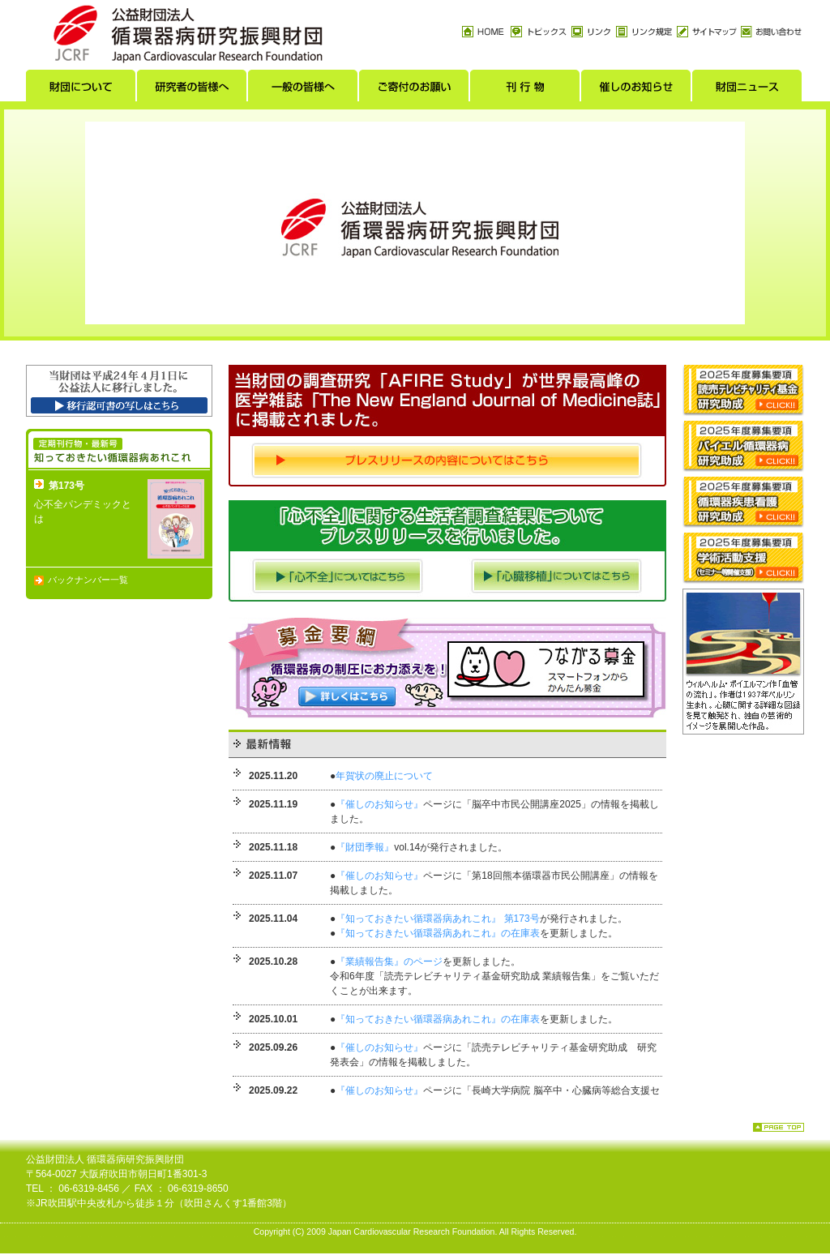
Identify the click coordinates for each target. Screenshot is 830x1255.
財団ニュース (747, 90)
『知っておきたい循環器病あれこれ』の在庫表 (438, 933)
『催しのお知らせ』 (379, 804)
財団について (81, 90)
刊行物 (525, 90)
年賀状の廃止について (384, 776)
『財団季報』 (365, 847)
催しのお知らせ (636, 90)
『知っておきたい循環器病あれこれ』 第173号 (437, 918)
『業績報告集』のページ (389, 961)
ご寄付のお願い (414, 90)
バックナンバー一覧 (88, 580)
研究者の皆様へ (192, 90)
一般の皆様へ (303, 90)
